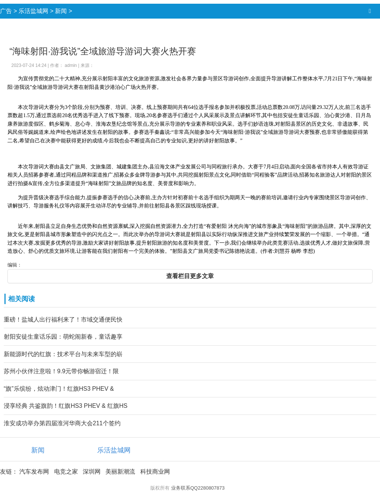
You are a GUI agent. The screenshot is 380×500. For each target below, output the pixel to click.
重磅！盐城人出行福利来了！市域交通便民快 (63, 319)
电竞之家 (66, 471)
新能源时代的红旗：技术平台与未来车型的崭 (63, 354)
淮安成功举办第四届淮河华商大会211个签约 (62, 423)
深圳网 (92, 471)
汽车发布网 (34, 471)
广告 (6, 11)
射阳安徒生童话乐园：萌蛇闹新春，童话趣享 (63, 336)
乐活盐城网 (33, 11)
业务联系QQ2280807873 (198, 488)
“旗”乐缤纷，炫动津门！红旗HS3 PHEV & (59, 389)
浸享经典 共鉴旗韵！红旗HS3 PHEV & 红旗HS (65, 406)
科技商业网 (155, 471)
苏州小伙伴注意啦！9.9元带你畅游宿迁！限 (61, 371)
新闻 (61, 11)
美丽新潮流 (120, 471)
